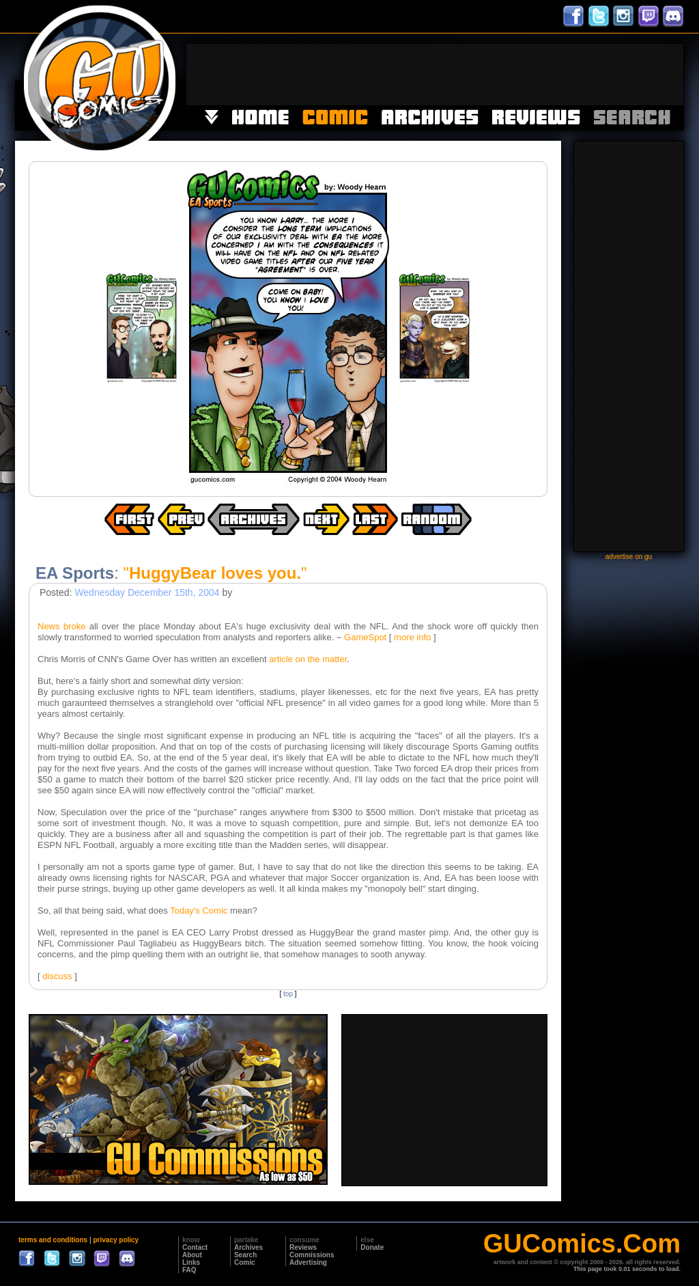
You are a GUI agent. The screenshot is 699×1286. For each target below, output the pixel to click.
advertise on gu (628, 556)
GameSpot (365, 637)
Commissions (311, 1255)
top (288, 994)
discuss (57, 976)
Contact (195, 1247)
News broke (61, 626)
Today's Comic (198, 910)
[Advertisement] (434, 74)
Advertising (308, 1262)
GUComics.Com (582, 1243)
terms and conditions (52, 1240)
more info (412, 637)
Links (191, 1262)
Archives (248, 1247)
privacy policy (116, 1240)
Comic (244, 1262)
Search (245, 1255)
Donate (372, 1247)
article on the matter (308, 659)
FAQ (189, 1270)
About (192, 1255)
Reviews (303, 1247)
